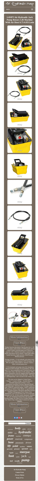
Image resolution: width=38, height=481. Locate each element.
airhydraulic (10, 429)
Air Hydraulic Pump (20, 469)
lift (9, 445)
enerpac (25, 452)
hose (11, 442)
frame (11, 435)
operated (25, 449)
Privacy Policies (19, 475)
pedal (15, 446)
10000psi (27, 435)
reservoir (18, 439)
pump (26, 460)
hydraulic (25, 432)
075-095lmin (19, 463)
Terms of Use (19, 478)
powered (9, 449)
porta (24, 429)
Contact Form (20, 472)
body (18, 428)
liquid (16, 453)
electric (29, 429)
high (29, 457)
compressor (28, 439)
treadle (17, 461)
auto (10, 432)
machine (18, 436)
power (10, 438)
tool (11, 461)
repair (11, 453)
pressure (17, 449)
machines (22, 446)
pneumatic (20, 443)
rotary (29, 446)
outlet (17, 457)
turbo (31, 449)
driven (28, 442)
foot (11, 456)
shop (15, 433)
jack (24, 456)
